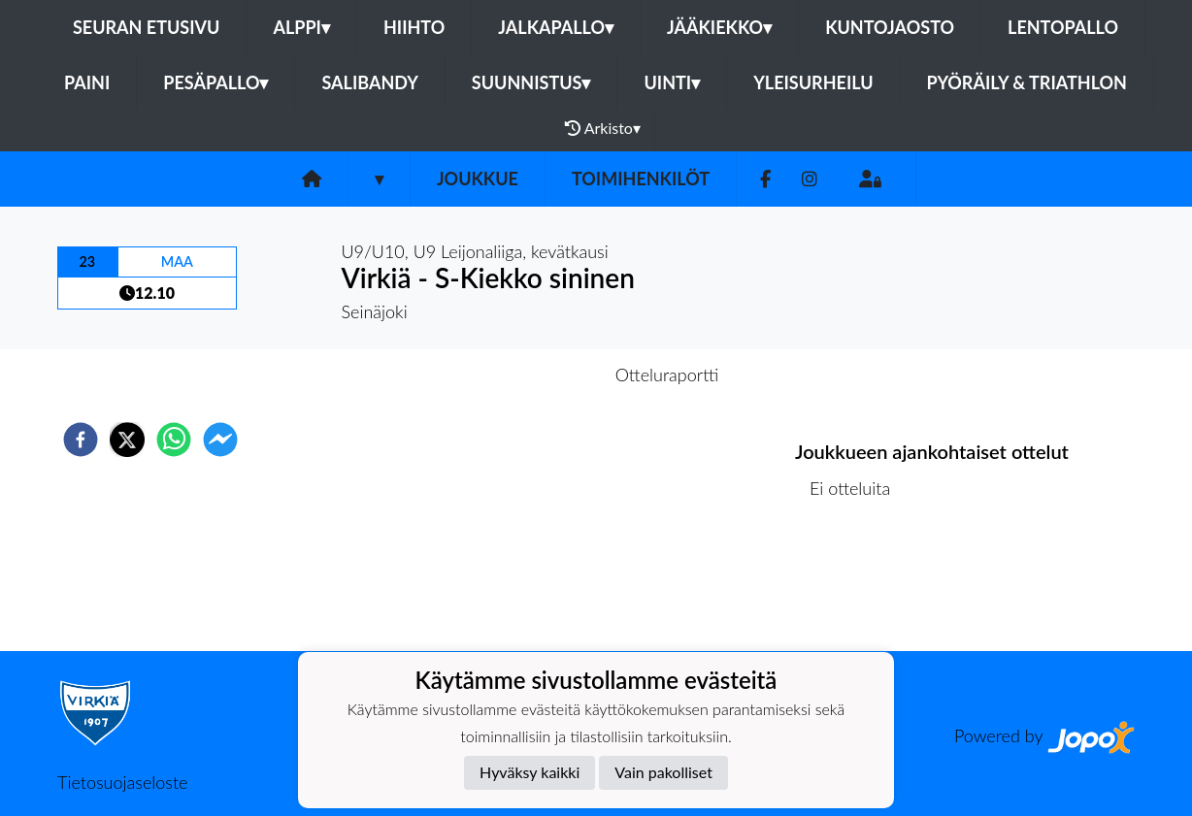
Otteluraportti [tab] (667, 374)
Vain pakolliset (663, 772)
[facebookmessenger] (220, 439)
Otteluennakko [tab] (529, 374)
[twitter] (127, 439)
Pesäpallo (215, 82)
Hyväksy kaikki (529, 772)
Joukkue (477, 178)
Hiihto (414, 27)
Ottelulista (857, 585)
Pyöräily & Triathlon (1027, 82)
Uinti (672, 82)
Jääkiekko (719, 27)
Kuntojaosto (889, 27)
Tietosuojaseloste (122, 782)
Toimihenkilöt (641, 178)
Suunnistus (531, 82)
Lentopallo (1063, 27)
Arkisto (603, 128)
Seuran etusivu (146, 27)
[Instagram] (809, 179)
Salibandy (369, 82)
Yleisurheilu (813, 82)
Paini (87, 82)
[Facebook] (765, 179)
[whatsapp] (173, 439)
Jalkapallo (555, 27)
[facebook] (80, 439)
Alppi (301, 27)
